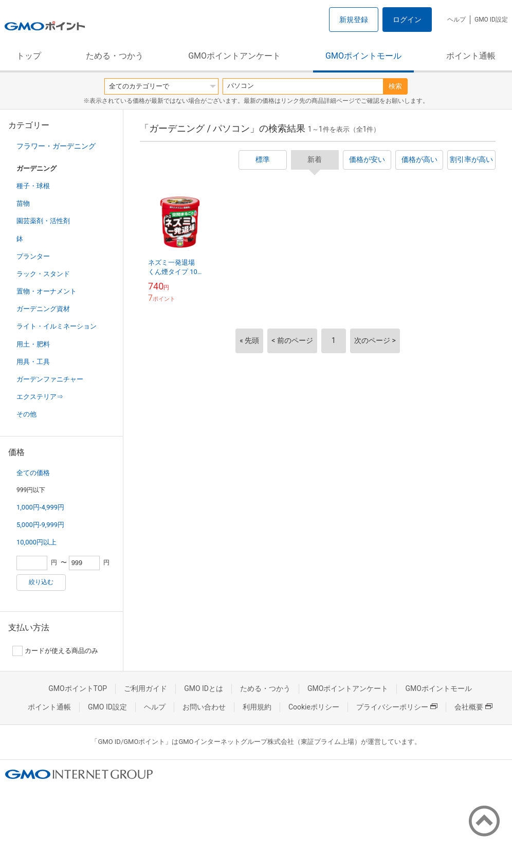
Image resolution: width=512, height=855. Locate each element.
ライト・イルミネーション (56, 326)
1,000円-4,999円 (40, 507)
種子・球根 (33, 186)
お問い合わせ (204, 707)
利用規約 (257, 707)
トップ (28, 56)
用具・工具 (33, 362)
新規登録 (353, 19)
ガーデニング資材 (43, 309)
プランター (33, 256)
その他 (26, 414)
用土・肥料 (33, 344)
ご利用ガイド (145, 688)
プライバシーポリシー (396, 707)
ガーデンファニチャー (49, 379)
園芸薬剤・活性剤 (43, 221)
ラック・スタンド (43, 274)
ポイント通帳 (471, 56)
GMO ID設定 (491, 19)
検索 (395, 86)
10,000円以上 (36, 542)
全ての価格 (33, 473)
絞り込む (41, 582)
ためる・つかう (114, 56)
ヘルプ (456, 19)
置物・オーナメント (46, 291)
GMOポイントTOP (77, 688)
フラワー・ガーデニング (56, 146)
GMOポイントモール (363, 56)
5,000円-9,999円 (40, 525)
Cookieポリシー (313, 707)
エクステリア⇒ (39, 397)
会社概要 (473, 707)
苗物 (23, 203)
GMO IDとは (203, 688)
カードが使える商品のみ (55, 651)
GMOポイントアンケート (234, 56)
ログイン (407, 19)
